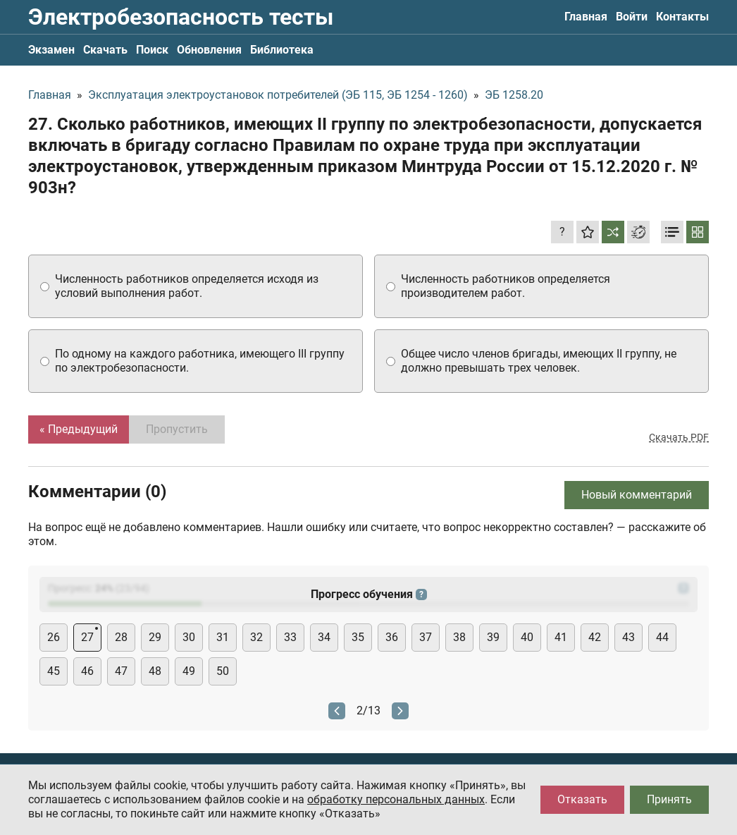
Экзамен (51, 49)
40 (527, 637)
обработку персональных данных (396, 799)
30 (188, 637)
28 (121, 637)
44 (662, 637)
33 (290, 637)
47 (121, 671)
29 (155, 637)
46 (87, 671)
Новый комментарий (636, 494)
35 (358, 637)
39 (493, 637)
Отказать (582, 799)
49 (188, 671)
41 (561, 637)
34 (324, 637)
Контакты (682, 16)
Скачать (105, 49)
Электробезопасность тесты (180, 17)
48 (155, 671)
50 (222, 671)
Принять (669, 799)
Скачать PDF (679, 437)
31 (222, 637)
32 (256, 637)
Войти (632, 16)
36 (391, 637)
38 (459, 637)
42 (594, 637)
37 (425, 637)
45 (53, 671)
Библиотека (282, 49)
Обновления (209, 49)
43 (628, 637)
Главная (585, 16)
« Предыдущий (78, 429)
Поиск (152, 49)
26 (53, 637)
